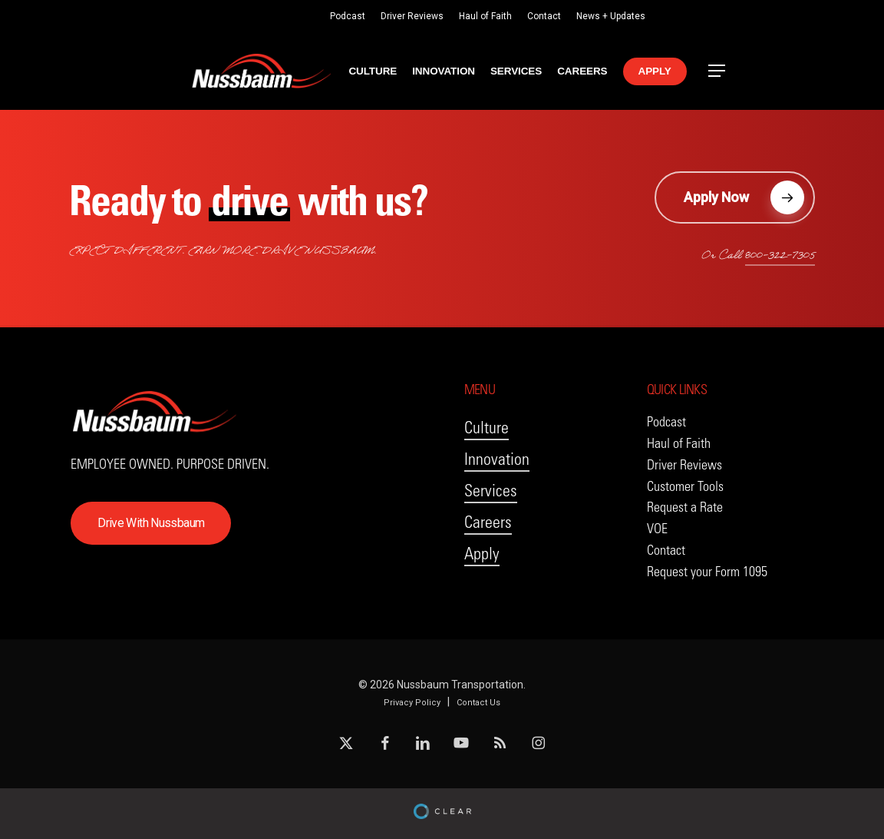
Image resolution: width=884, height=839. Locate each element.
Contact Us (478, 703)
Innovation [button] (496, 459)
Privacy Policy (412, 703)
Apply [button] (482, 553)
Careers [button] (488, 522)
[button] (717, 71)
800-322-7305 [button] (780, 256)
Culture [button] (486, 427)
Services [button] (490, 490)
